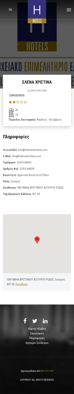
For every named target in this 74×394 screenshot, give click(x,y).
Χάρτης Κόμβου (37, 328)
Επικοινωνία (37, 333)
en (10, 9)
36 (13, 110)
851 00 (36, 194)
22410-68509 (24, 162)
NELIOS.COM (47, 371)
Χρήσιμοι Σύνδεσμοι (37, 342)
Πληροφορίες (37, 338)
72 (13, 114)
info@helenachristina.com (33, 149)
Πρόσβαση (21, 284)
